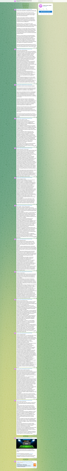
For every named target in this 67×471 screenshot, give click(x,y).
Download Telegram (45, 11)
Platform (49, 13)
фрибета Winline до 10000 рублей (28, 462)
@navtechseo (45, 6)
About (41, 13)
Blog (44, 13)
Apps (46, 13)
